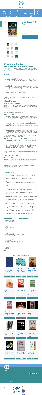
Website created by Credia (7, 387)
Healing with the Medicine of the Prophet (31, 353)
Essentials (11, 13)
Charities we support (18, 376)
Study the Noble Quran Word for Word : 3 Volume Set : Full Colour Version (21, 271)
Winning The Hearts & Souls (21, 291)
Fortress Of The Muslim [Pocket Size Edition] (21, 333)
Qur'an (11, 378)
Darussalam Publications (14, 236)
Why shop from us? (17, 372)
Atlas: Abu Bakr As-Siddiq (9, 353)
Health (31, 13)
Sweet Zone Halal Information (17, 375)
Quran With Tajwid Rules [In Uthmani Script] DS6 (9, 270)
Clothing (4, 13)
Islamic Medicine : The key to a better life (21, 354)
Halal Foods (24, 13)
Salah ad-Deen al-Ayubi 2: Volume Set (9, 291)
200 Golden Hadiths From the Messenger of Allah (21, 313)
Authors (11, 380)
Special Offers (11, 368)
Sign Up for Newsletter (33, 373)
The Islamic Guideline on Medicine (31, 333)
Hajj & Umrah (18, 13)
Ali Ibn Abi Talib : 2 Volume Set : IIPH (32, 269)
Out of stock (9, 338)
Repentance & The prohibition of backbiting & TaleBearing (32, 292)
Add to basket (9, 276)
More (34, 16)
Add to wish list (30, 37)
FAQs (15, 373)
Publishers (11, 379)
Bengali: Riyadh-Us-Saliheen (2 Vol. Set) (9, 333)
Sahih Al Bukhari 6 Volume (32, 312)
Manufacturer (11, 381)
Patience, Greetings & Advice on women (9, 312)
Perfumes (38, 13)
